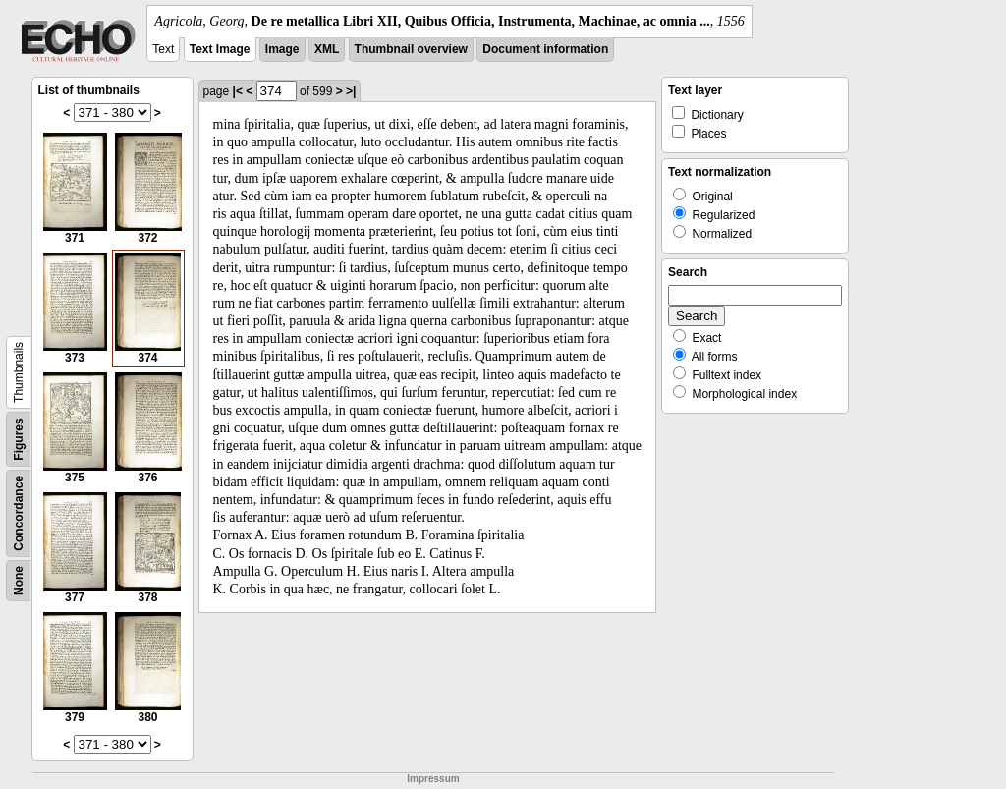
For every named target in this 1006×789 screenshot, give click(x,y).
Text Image (220, 49)
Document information (545, 49)
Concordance (19, 513)
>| (351, 91)
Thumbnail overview (411, 49)
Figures (19, 439)
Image (282, 49)
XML (326, 49)
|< (238, 91)
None (19, 580)
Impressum (433, 778)
